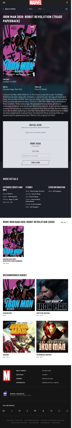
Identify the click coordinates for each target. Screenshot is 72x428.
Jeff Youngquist (34, 207)
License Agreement (34, 422)
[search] (67, 3)
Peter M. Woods (41, 89)
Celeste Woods (30, 201)
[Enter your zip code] (35, 155)
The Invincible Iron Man (43, 355)
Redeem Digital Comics (50, 382)
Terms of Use (10, 420)
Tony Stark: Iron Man (43, 313)
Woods (7, 263)
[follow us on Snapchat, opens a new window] (43, 411)
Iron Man (6, 355)
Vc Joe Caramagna (36, 204)
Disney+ (45, 374)
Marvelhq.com (47, 378)
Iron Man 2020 (7, 313)
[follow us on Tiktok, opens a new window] (67, 411)
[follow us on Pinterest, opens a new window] (51, 411)
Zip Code (35, 151)
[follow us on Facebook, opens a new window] (4, 411)
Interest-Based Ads (45, 422)
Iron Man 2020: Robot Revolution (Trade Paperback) (12, 260)
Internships (20, 382)
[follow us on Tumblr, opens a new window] (27, 411)
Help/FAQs (19, 374)
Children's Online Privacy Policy (19, 422)
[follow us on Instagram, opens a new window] (20, 411)
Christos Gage (8, 89)
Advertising (46, 370)
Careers (19, 378)
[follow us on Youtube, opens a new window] (35, 411)
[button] (3, 2)
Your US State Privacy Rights (31, 420)
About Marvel (21, 370)
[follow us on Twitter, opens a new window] (12, 411)
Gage (4, 263)
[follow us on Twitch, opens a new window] (59, 411)
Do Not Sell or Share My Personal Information (52, 420)
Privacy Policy (19, 420)
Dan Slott (18, 89)
